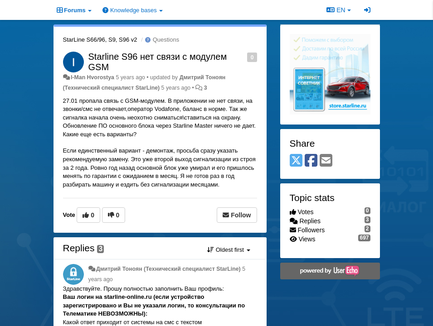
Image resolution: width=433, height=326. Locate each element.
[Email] (326, 161)
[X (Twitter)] (296, 161)
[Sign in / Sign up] (367, 10)
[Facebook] (311, 161)
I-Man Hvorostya (92, 77)
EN (338, 10)
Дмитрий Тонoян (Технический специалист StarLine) (168, 269)
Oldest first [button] (228, 249)
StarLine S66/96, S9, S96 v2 (100, 39)
